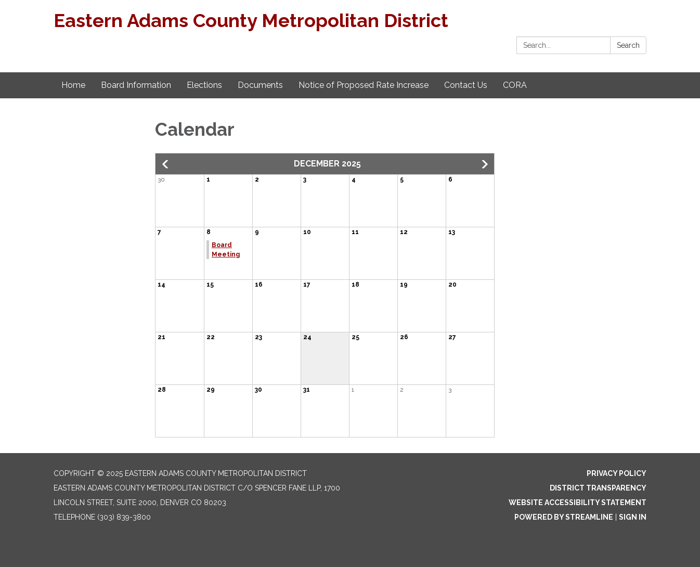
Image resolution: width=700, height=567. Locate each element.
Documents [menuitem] (260, 85)
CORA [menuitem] (515, 85)
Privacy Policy (616, 473)
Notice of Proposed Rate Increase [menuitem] (364, 85)
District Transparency (598, 488)
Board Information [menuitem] (136, 85)
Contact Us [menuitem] (465, 85)
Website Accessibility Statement (577, 502)
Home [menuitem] (73, 85)
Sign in (632, 517)
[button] (165, 164)
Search (628, 45)
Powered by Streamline (563, 517)
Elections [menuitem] (204, 85)
